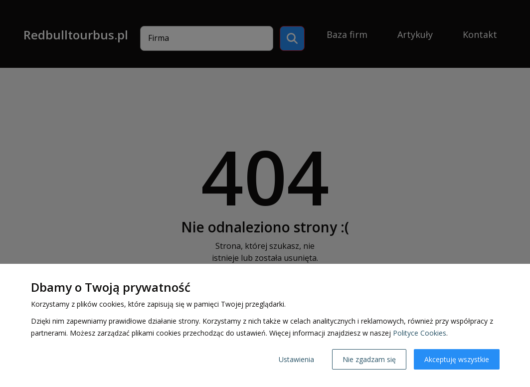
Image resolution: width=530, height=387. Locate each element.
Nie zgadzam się (369, 359)
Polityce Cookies (419, 333)
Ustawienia (296, 359)
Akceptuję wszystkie (456, 359)
